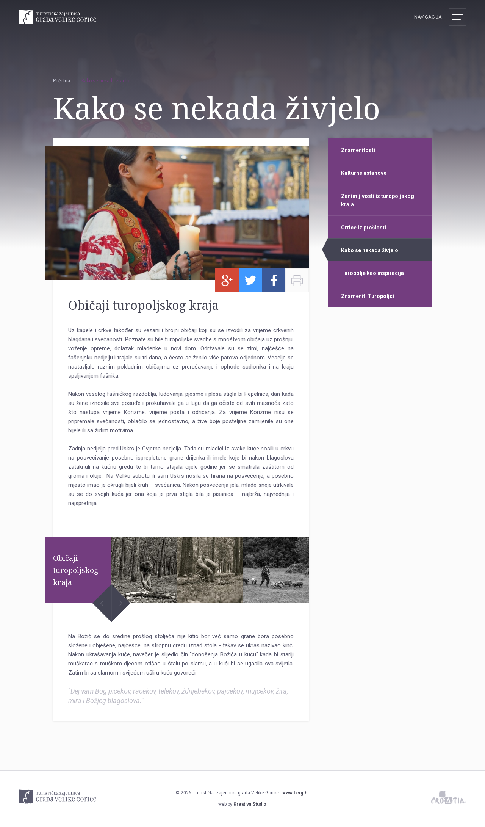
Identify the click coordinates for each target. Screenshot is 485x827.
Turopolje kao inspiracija (372, 273)
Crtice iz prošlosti (363, 227)
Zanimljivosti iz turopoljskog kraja (377, 200)
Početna (61, 80)
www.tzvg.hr (295, 793)
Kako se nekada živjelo (369, 250)
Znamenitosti (358, 150)
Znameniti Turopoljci (367, 296)
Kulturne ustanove (363, 173)
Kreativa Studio (249, 804)
